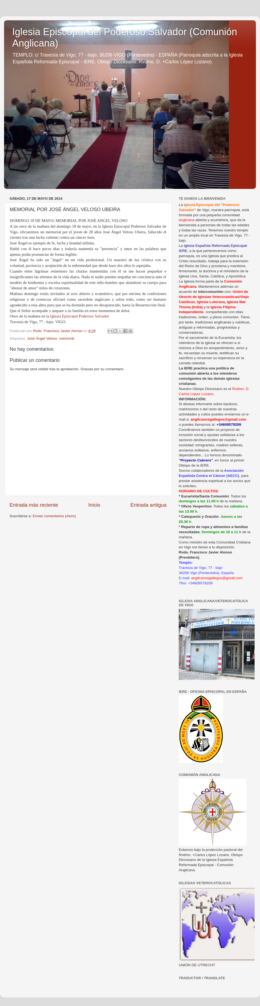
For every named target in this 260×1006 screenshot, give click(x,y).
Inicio (94, 505)
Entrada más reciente (33, 505)
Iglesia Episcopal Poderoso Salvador (79, 316)
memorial (66, 338)
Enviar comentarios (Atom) (54, 516)
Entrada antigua (149, 505)
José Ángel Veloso (42, 338)
